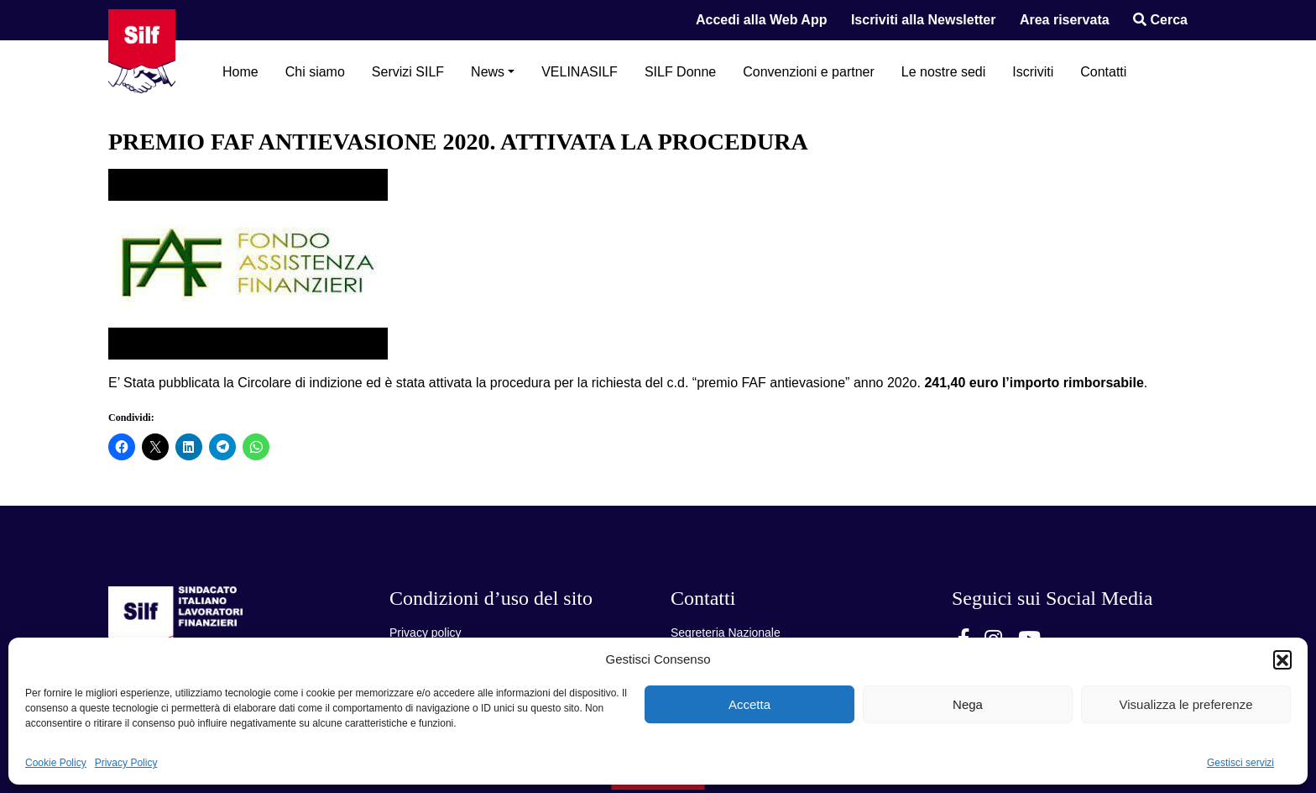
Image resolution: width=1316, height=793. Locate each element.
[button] (1282, 659)
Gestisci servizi (1240, 763)
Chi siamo (315, 72)
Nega (968, 704)
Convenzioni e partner (809, 72)
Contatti (1103, 72)
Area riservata (1065, 20)
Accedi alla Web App (761, 20)
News (487, 72)
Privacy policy (425, 632)
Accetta (749, 704)
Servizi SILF (408, 72)
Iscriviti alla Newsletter (923, 20)
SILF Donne (680, 72)
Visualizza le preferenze (1186, 704)
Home (240, 72)
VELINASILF (579, 72)
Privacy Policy (126, 763)
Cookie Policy (55, 763)
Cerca (1160, 20)
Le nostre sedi (943, 72)
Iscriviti (1032, 72)
